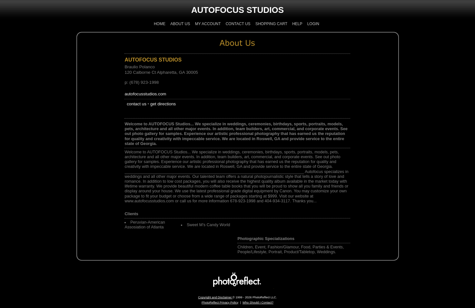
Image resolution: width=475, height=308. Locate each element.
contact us (136, 103)
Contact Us (238, 24)
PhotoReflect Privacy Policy (220, 302)
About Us (180, 24)
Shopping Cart (271, 24)
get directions (163, 103)
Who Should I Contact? (257, 302)
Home (159, 24)
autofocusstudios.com (145, 93)
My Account (208, 24)
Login (313, 24)
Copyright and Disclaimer (215, 297)
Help (297, 24)
